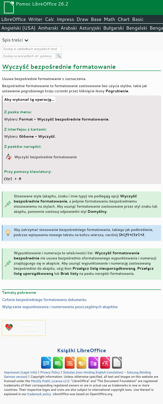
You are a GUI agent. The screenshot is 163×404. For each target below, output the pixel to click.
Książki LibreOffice (81, 350)
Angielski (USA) (18, 27)
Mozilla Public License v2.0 (50, 381)
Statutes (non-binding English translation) (93, 372)
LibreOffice (13, 19)
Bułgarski (113, 27)
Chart (123, 19)
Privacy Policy (50, 372)
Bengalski (136, 27)
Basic (138, 19)
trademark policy (39, 394)
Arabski (69, 27)
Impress (65, 19)
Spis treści (12, 40)
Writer (35, 19)
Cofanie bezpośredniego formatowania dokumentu (44, 299)
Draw (82, 19)
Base (96, 19)
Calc (49, 19)
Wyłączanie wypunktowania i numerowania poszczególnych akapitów (60, 306)
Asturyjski (90, 27)
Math (109, 19)
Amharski (48, 27)
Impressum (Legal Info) (20, 372)
